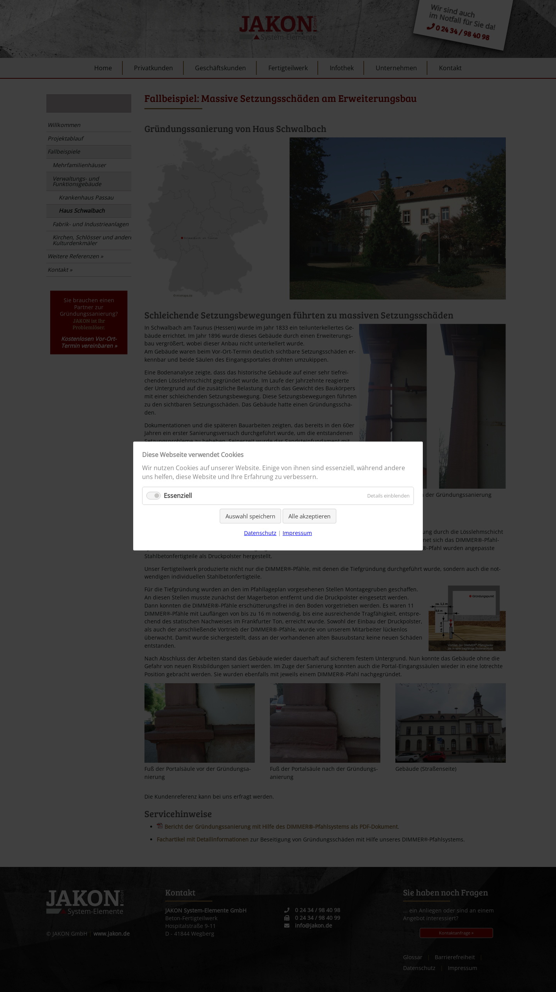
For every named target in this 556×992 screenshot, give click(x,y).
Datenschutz (260, 533)
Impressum (297, 533)
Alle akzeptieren (309, 516)
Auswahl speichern (250, 516)
